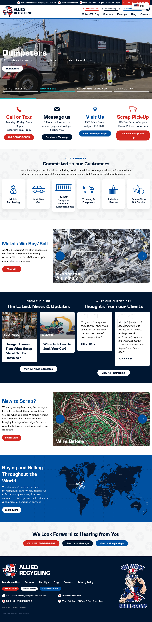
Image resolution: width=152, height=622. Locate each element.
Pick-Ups (122, 14)
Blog (133, 14)
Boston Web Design (8, 613)
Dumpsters (12, 68)
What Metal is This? (50, 588)
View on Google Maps (112, 543)
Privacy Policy (85, 582)
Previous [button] (60, 256)
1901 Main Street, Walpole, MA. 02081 (38, 2)
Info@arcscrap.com (70, 2)
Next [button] (142, 256)
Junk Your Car (92, 8)
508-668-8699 (24, 600)
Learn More (11, 437)
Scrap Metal (11, 334)
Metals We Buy (90, 14)
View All (11, 269)
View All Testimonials (113, 372)
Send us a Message (77, 543)
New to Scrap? (111, 8)
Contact (144, 14)
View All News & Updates (38, 368)
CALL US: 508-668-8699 (41, 543)
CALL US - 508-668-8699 (135, 2)
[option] (76, 59)
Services (108, 14)
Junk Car (47, 334)
